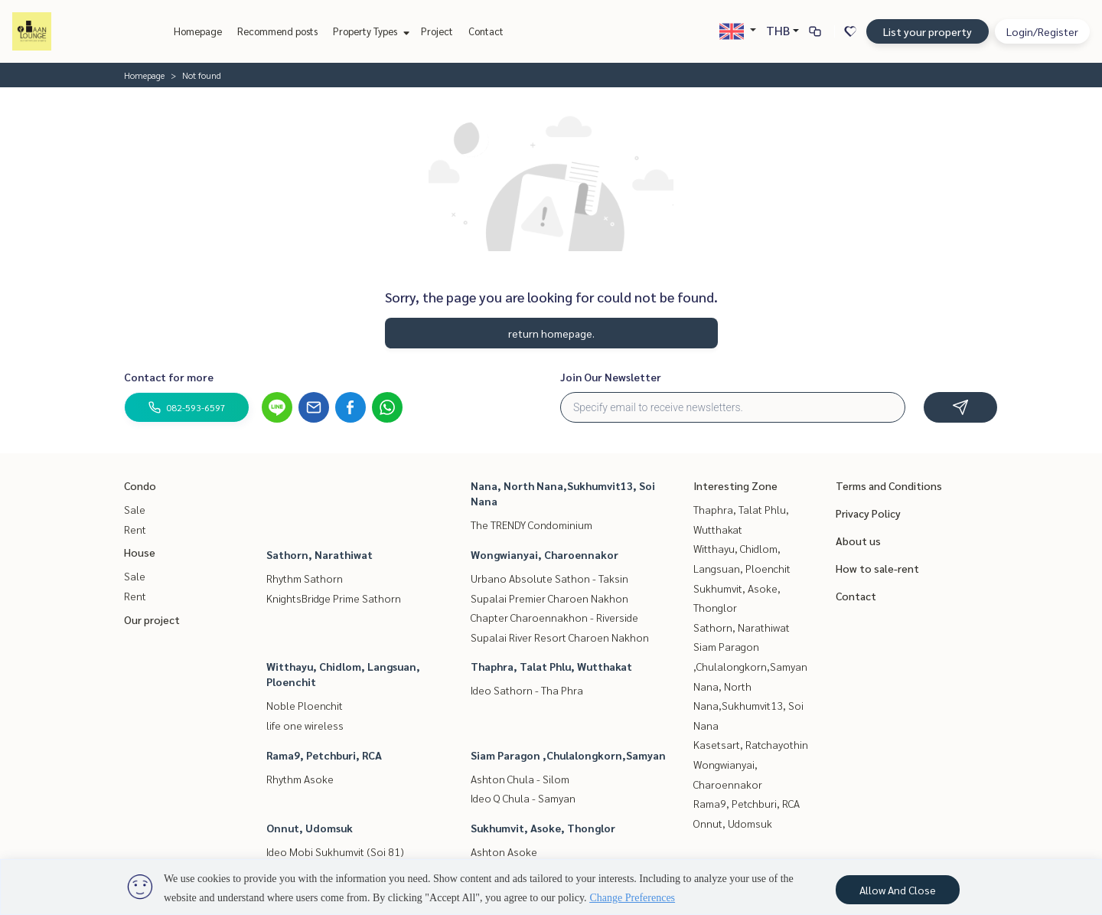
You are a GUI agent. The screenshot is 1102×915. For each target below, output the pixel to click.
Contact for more (169, 377)
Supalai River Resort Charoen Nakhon (560, 637)
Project (437, 31)
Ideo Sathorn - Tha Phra (527, 690)
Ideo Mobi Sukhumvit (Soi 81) (335, 851)
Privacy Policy (868, 513)
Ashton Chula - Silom (520, 779)
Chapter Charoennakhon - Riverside (554, 617)
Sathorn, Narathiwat (319, 554)
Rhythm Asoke (300, 779)
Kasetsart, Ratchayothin (750, 744)
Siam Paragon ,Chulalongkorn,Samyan (568, 755)
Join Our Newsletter (610, 377)
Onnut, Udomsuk (309, 828)
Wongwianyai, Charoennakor (544, 554)
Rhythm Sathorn (304, 578)
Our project (152, 619)
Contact (486, 31)
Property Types (369, 31)
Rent (135, 529)
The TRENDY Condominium (531, 524)
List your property (927, 31)
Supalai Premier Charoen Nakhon (549, 598)
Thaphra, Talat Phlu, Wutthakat (551, 666)
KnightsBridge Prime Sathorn (333, 598)
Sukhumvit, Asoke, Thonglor (543, 828)
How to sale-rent (877, 568)
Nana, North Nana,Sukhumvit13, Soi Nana (748, 705)
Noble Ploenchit (304, 705)
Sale (134, 509)
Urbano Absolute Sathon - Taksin (549, 578)
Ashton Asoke (504, 851)
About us (858, 540)
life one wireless (305, 725)
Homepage (198, 31)
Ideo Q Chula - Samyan (523, 798)
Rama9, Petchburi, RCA (324, 755)
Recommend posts (277, 31)
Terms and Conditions (889, 485)
